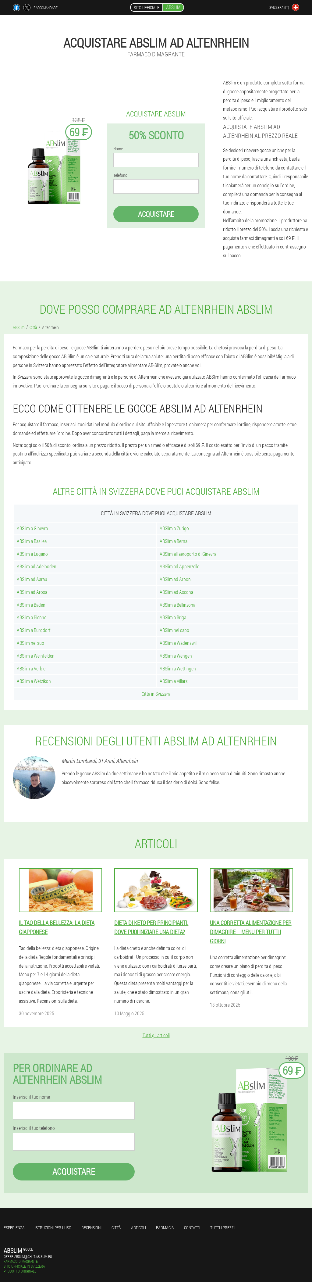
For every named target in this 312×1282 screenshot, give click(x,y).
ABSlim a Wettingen (178, 668)
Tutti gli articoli (156, 1035)
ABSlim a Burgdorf (34, 630)
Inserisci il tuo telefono (34, 1128)
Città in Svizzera (156, 694)
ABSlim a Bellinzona (177, 605)
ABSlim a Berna (173, 541)
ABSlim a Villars (174, 681)
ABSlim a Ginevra (32, 528)
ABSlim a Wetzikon (34, 681)
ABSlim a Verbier (32, 668)
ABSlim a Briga (173, 617)
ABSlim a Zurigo (174, 528)
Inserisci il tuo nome (31, 1097)
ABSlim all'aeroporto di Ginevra (188, 554)
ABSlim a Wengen (176, 655)
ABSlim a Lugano (32, 554)
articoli (138, 1227)
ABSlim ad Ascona (176, 592)
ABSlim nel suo (30, 643)
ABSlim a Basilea (32, 541)
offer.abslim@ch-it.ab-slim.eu (28, 1256)
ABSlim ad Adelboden (36, 566)
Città (116, 1227)
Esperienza (14, 1227)
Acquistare (156, 214)
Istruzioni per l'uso (53, 1227)
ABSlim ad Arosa (32, 592)
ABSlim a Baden (31, 605)
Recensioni (91, 1227)
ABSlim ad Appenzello (180, 566)
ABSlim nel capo (174, 630)
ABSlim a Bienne (31, 617)
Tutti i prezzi (222, 1227)
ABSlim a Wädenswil (178, 643)
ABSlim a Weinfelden (36, 655)
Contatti (192, 1227)
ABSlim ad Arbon (175, 579)
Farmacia (165, 1227)
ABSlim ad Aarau (32, 579)
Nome (118, 149)
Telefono (120, 175)
